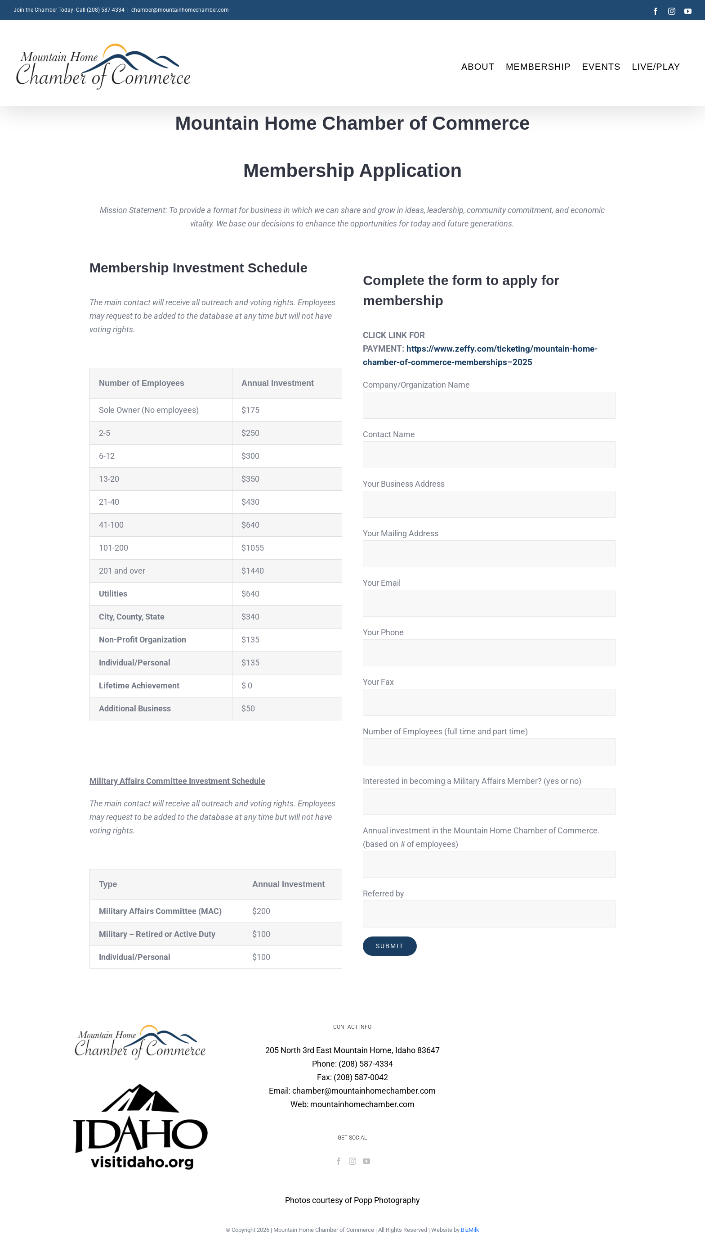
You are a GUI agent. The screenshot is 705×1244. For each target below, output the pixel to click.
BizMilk (470, 1229)
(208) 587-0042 (361, 1077)
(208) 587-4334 (366, 1063)
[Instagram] (352, 1161)
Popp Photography (387, 1200)
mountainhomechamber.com (362, 1104)
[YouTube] (366, 1161)
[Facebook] (338, 1161)
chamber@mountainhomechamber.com (180, 10)
